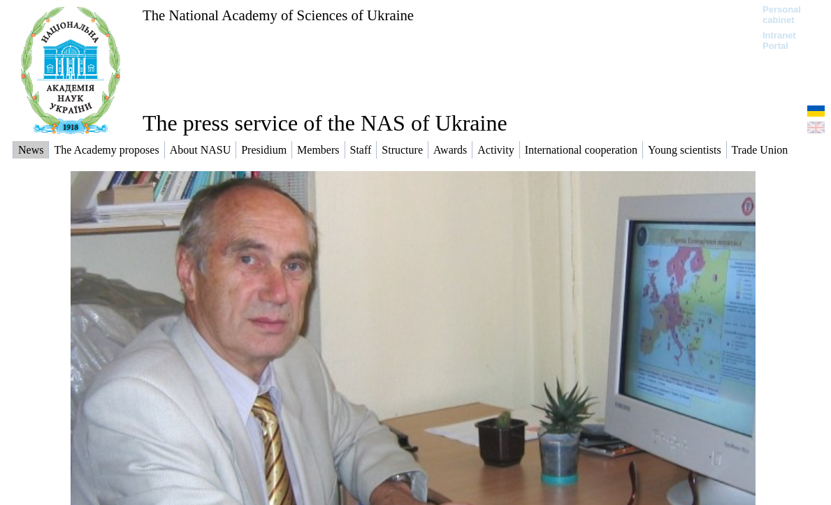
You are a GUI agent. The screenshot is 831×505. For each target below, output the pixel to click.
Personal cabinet (782, 14)
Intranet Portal (779, 40)
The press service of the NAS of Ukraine (325, 123)
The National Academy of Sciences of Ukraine (278, 15)
